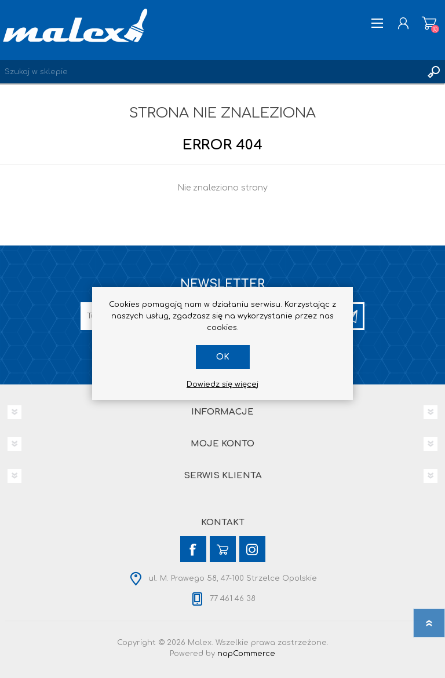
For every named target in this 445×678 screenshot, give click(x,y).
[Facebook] (193, 549)
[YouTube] (223, 549)
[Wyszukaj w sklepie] (211, 71)
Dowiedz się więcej (222, 384)
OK (222, 357)
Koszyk (429, 23)
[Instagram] (252, 549)
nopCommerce (246, 654)
